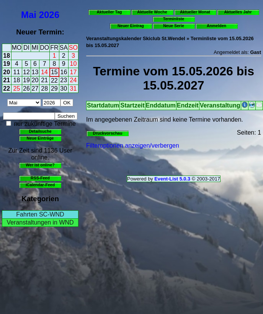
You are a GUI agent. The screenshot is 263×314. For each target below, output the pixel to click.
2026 (49, 15)
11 (16, 72)
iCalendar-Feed (40, 184)
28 (44, 88)
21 (6, 80)
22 (54, 80)
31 (73, 88)
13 (35, 72)
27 (35, 88)
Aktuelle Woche (152, 12)
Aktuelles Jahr (238, 12)
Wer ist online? (40, 165)
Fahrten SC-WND (40, 214)
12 (26, 72)
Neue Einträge (40, 138)
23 (63, 80)
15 (54, 72)
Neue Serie (173, 25)
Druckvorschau (108, 133)
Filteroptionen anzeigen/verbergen (132, 145)
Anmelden (216, 25)
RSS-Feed (40, 178)
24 (73, 80)
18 (6, 55)
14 (44, 72)
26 (26, 88)
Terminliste (173, 18)
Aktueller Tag (109, 12)
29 (54, 88)
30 (63, 88)
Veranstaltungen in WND (40, 222)
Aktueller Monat (195, 12)
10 (73, 63)
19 (6, 63)
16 (63, 72)
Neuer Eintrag (131, 25)
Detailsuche (40, 131)
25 (16, 88)
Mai (28, 15)
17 (73, 72)
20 (6, 72)
